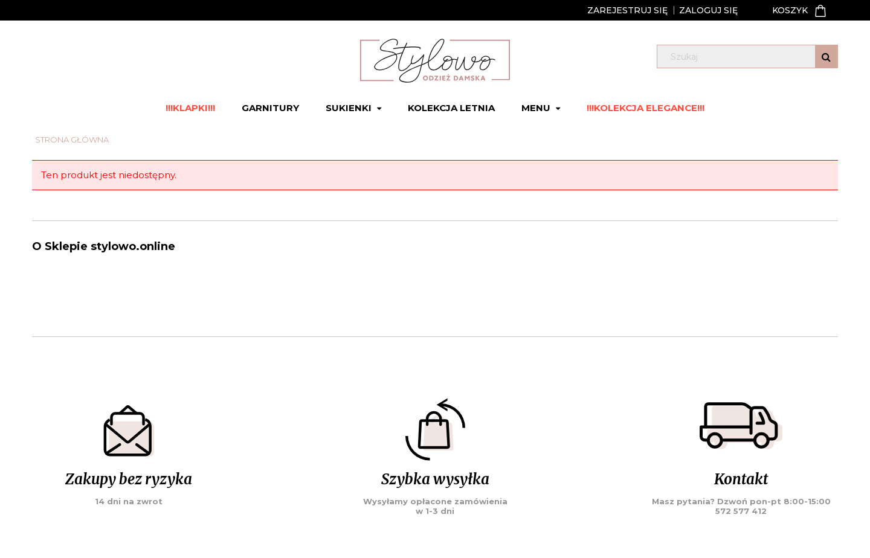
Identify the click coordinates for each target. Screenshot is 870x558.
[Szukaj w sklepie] (749, 56)
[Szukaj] (826, 56)
